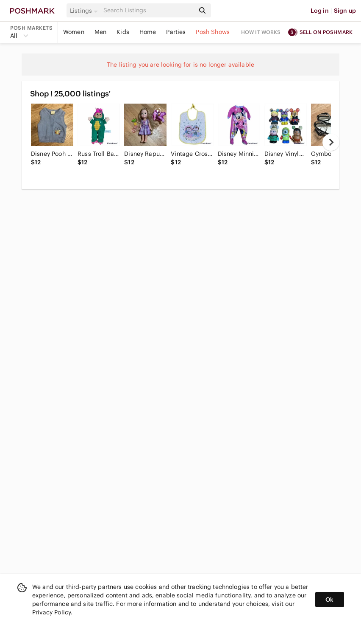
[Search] (148, 10)
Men (100, 32)
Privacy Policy (51, 612)
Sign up (345, 10)
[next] (330, 142)
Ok (329, 599)
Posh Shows (213, 32)
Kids (123, 32)
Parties (176, 32)
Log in (320, 10)
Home (147, 32)
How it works (261, 32)
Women (73, 32)
